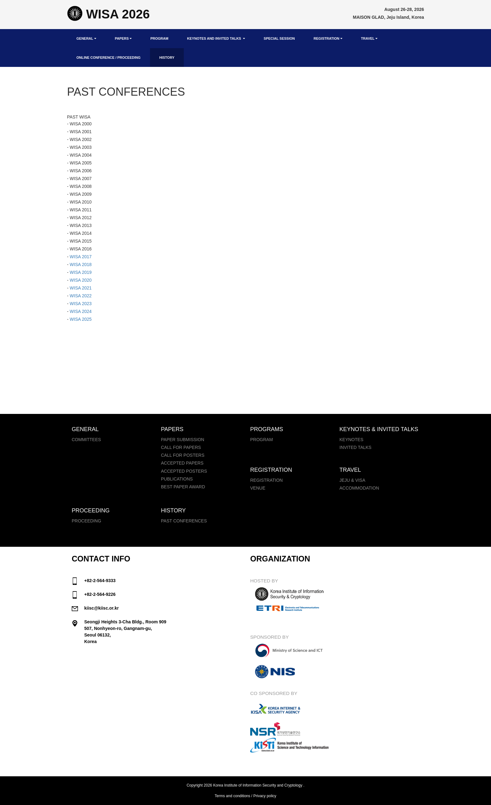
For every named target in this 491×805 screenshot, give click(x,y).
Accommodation (359, 488)
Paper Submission (182, 439)
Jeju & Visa (352, 480)
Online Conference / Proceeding (108, 57)
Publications (177, 478)
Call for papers (181, 447)
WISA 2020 (81, 280)
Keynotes (351, 439)
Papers (123, 38)
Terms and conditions (232, 796)
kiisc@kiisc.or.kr (101, 608)
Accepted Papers (182, 462)
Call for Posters (182, 455)
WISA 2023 (81, 303)
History (166, 57)
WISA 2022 (81, 295)
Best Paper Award (183, 486)
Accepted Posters (184, 471)
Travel (369, 38)
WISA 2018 (80, 264)
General (86, 38)
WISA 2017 (80, 256)
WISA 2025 (81, 319)
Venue (257, 488)
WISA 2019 (81, 272)
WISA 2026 (108, 14)
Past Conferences (184, 520)
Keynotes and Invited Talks (216, 38)
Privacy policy (264, 796)
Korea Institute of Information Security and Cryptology (257, 785)
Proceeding (86, 520)
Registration (327, 38)
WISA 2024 (81, 311)
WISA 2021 (81, 287)
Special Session (279, 38)
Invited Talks (355, 447)
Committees (86, 439)
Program (159, 38)
